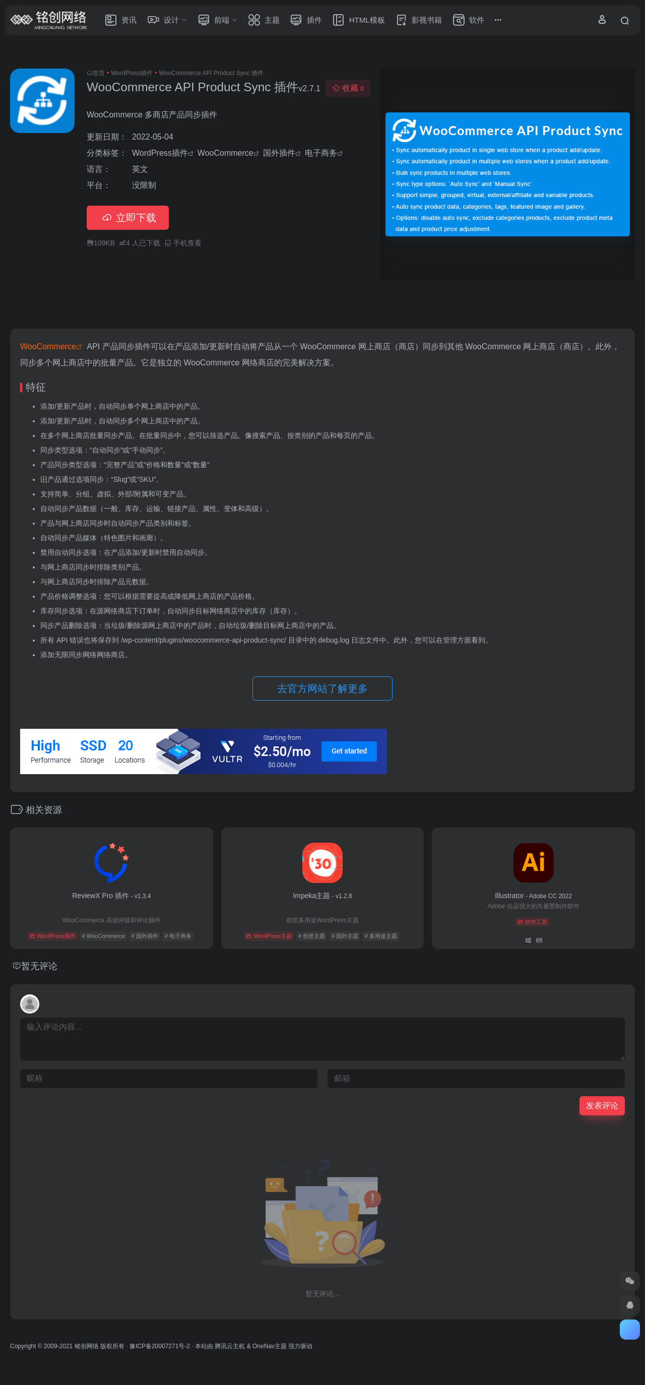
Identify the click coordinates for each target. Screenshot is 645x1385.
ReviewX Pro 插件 (111, 896)
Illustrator (533, 896)
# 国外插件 (145, 936)
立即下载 (127, 217)
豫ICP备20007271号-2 (160, 1346)
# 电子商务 (178, 936)
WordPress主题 (269, 936)
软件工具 (532, 922)
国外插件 (279, 153)
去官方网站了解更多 (322, 688)
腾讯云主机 (230, 1346)
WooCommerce (225, 153)
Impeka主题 (322, 896)
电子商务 (321, 153)
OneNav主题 (269, 1346)
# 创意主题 (311, 936)
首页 (99, 73)
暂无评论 (39, 966)
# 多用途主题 (381, 936)
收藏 (348, 88)
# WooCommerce (103, 936)
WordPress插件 (132, 73)
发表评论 (602, 1105)
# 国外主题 (345, 936)
